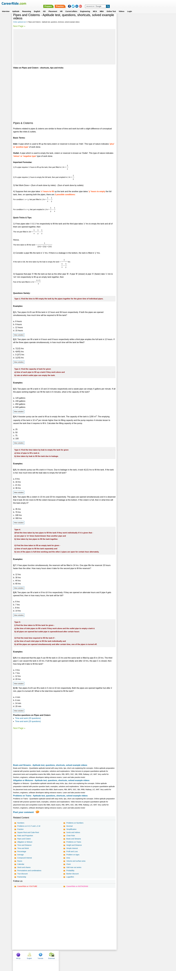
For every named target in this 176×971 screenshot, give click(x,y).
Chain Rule (70, 836)
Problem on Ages (72, 855)
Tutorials (145, 19)
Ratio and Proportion (25, 836)
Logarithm (70, 877)
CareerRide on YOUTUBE (27, 886)
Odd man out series (73, 867)
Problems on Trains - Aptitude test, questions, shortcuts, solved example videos (50, 796)
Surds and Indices (73, 832)
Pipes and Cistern (24, 839)
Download (156, 19)
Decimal (69, 826)
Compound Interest (24, 858)
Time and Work (23, 848)
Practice (124, 3)
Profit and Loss (72, 851)
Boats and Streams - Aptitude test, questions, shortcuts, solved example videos (50, 765)
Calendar (20, 864)
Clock (68, 864)
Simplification (71, 829)
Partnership (21, 877)
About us (65, 955)
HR (61, 8)
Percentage (21, 851)
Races (19, 861)
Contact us (76, 955)
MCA (95, 8)
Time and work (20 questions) (28, 718)
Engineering (85, 8)
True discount (22, 874)
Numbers (20, 823)
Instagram (115, 955)
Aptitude (15, 8)
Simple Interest (72, 848)
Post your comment (23, 812)
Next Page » (19, 26)
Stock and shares (24, 867)
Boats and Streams (73, 839)
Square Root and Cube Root (28, 832)
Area (68, 858)
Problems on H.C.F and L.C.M (28, 826)
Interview (5, 8)
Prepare (112, 3)
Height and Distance (74, 845)
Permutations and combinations (29, 871)
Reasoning (26, 8)
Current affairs (71, 8)
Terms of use (87, 955)
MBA (102, 8)
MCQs (123, 19)
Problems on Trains (73, 842)
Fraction (20, 829)
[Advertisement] (64, 47)
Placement (53, 8)
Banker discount (72, 874)
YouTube (105, 955)
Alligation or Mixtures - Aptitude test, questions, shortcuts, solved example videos (51, 780)
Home (57, 955)
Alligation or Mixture (24, 842)
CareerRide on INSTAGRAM (77, 886)
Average (20, 855)
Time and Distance (24, 845)
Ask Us (97, 955)
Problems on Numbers (74, 823)
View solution (19, 335)
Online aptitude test (19, 22)
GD (44, 8)
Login (129, 8)
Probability (70, 871)
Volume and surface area (75, 861)
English (37, 8)
